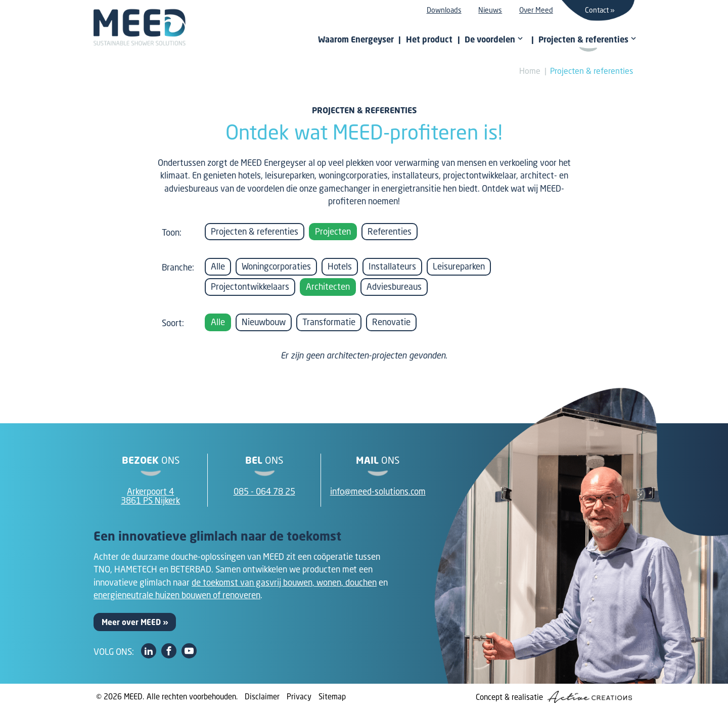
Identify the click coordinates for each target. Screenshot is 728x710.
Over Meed (536, 10)
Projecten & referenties (591, 70)
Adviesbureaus (394, 286)
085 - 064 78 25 (264, 491)
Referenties (390, 231)
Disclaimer (262, 696)
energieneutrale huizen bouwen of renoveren (177, 595)
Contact (597, 10)
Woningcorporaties (276, 266)
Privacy (299, 696)
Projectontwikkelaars (250, 286)
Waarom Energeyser (356, 39)
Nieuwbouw (264, 322)
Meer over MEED (131, 622)
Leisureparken (459, 266)
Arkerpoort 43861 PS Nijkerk (150, 496)
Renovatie (391, 322)
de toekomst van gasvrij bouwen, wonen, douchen (284, 582)
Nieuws (490, 10)
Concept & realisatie (554, 697)
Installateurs (392, 266)
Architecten (328, 286)
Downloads (444, 10)
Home (529, 70)
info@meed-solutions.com (378, 491)
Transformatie (328, 322)
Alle (218, 266)
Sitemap (332, 696)
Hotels (340, 266)
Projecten (333, 231)
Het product (429, 39)
